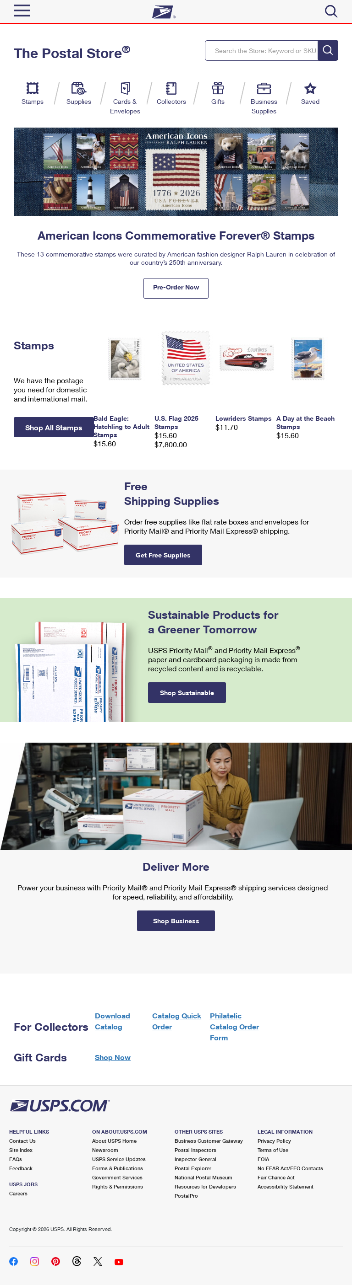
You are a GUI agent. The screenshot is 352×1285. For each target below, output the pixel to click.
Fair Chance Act (276, 1177)
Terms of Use (273, 1150)
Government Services (117, 1177)
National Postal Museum (203, 1177)
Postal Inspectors (195, 1150)
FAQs (15, 1159)
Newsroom (105, 1150)
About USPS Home (114, 1141)
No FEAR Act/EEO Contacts (290, 1168)
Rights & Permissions (117, 1186)
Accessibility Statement (286, 1186)
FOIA (263, 1159)
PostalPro (186, 1196)
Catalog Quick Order (176, 1021)
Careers (18, 1193)
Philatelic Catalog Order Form (234, 1026)
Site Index (21, 1150)
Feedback (21, 1168)
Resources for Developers (205, 1186)
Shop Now (113, 1057)
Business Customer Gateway (209, 1141)
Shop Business (176, 921)
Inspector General (195, 1159)
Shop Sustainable (187, 692)
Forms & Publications (117, 1168)
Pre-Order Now (176, 287)
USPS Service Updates (119, 1159)
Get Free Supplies (163, 555)
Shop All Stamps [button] (53, 427)
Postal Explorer (193, 1168)
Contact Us (22, 1141)
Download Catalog (112, 1021)
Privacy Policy (274, 1141)
